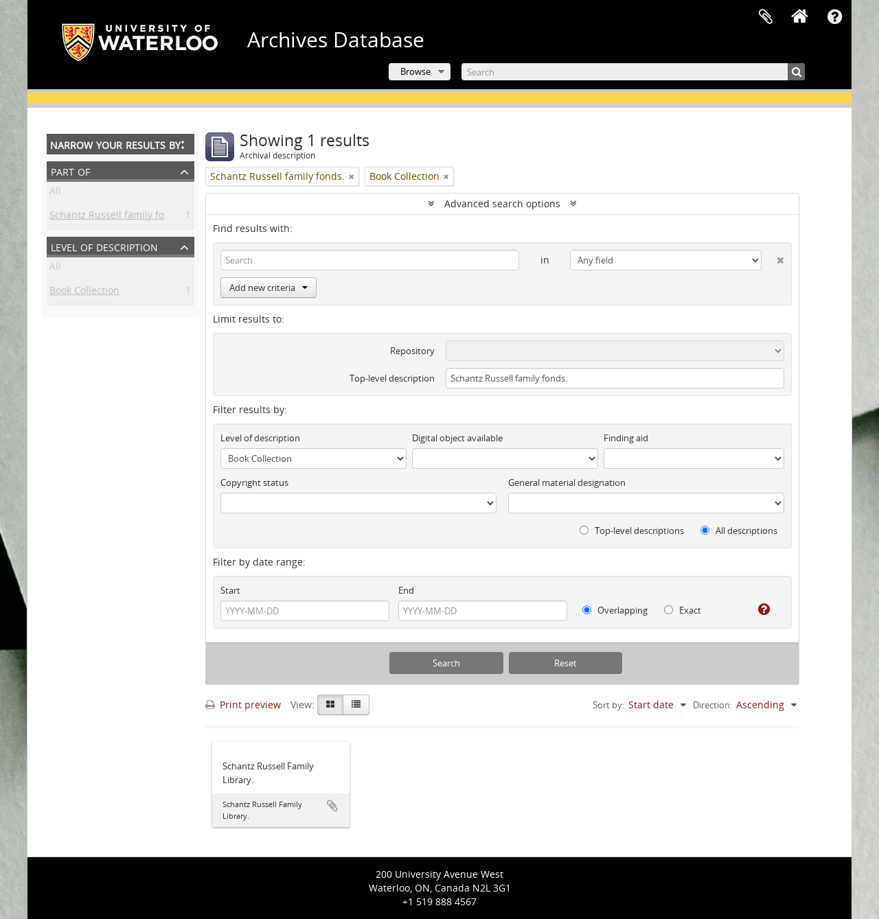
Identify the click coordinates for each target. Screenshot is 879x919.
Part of (70, 170)
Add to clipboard (332, 806)
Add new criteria (268, 287)
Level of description (104, 246)
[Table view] (356, 705)
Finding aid (626, 438)
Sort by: (608, 705)
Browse (415, 71)
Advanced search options (502, 203)
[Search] (633, 71)
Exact (682, 610)
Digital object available (457, 438)
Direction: (712, 705)
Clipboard (766, 17)
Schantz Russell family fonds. (116, 217)
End (406, 590)
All (55, 193)
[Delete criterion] (773, 257)
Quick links (834, 17)
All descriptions (738, 530)
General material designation (567, 482)
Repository (412, 351)
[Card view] (330, 705)
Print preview (243, 704)
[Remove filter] (351, 176)
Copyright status (254, 482)
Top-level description (392, 378)
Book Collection (84, 292)
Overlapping (615, 610)
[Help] (758, 609)
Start (230, 590)
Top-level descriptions (632, 530)
